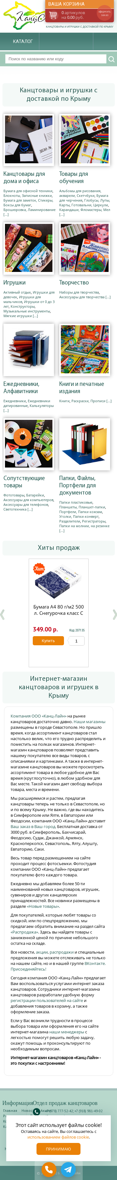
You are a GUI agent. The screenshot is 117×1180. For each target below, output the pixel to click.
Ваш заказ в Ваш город (33, 826)
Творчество (74, 283)
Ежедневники (14, 400)
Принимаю (58, 1149)
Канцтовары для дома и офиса (24, 178)
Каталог (23, 41)
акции (42, 952)
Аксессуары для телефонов (25, 504)
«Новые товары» (43, 906)
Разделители (69, 521)
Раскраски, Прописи (88, 400)
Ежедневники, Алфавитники (21, 388)
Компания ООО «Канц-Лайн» (39, 716)
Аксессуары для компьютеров (28, 499)
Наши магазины (89, 721)
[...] (6, 214)
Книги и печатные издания (81, 388)
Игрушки (14, 283)
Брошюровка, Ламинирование (29, 209)
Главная (10, 1110)
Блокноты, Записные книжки (27, 195)
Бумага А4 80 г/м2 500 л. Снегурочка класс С (58, 610)
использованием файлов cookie (58, 1137)
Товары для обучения (73, 178)
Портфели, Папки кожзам (80, 511)
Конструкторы (23, 306)
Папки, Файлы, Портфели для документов (77, 486)
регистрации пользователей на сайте (47, 1000)
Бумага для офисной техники (27, 190)
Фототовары (13, 495)
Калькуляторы (42, 405)
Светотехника (15, 509)
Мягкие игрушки (17, 315)
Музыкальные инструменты (26, 311)
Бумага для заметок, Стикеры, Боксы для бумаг (28, 202)
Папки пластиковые (75, 502)
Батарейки (35, 495)
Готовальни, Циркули (89, 205)
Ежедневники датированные (26, 403)
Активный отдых (17, 292)
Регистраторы (93, 521)
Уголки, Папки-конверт (79, 516)
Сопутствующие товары (24, 482)
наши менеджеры (67, 1032)
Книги (64, 400)
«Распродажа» (24, 932)
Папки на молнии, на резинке (84, 525)
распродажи (62, 952)
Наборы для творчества (79, 292)
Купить (48, 640)
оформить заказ (104, 13)
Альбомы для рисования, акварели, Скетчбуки (80, 193)
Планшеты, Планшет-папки (82, 507)
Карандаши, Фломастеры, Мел (84, 209)
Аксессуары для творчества (82, 297)
